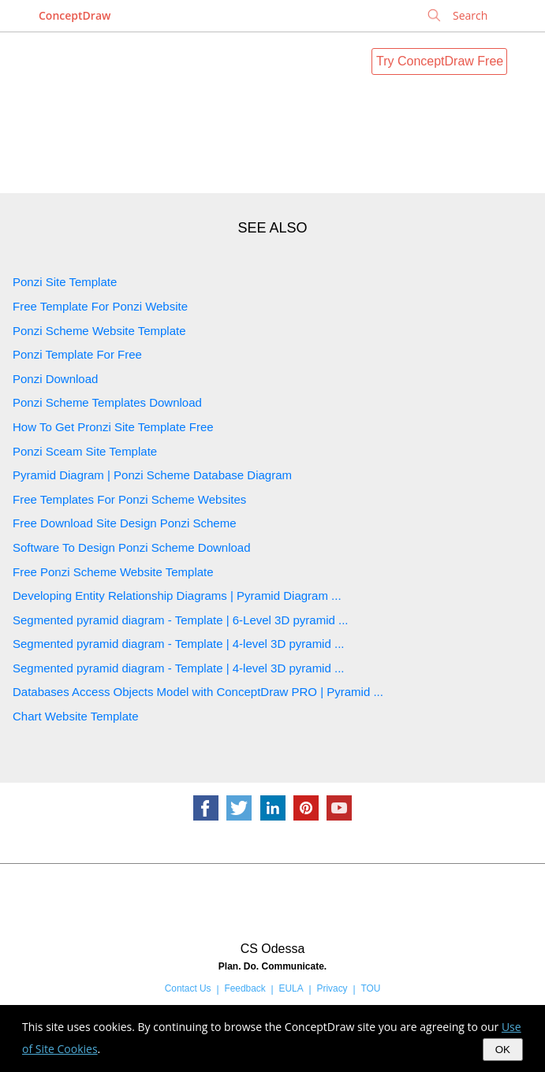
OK (502, 1049)
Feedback (244, 988)
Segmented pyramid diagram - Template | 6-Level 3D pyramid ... (180, 620)
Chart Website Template (76, 716)
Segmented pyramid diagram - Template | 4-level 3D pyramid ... (178, 643)
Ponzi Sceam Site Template (85, 451)
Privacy (332, 988)
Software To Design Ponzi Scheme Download (132, 547)
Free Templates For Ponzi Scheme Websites (129, 499)
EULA (291, 988)
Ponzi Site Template (65, 281)
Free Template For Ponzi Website (100, 306)
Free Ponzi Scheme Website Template (113, 572)
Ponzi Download (55, 378)
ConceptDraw (74, 15)
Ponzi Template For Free (77, 354)
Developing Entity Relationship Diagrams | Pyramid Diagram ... (177, 595)
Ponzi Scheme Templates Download (107, 402)
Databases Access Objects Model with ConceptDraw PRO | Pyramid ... (198, 691)
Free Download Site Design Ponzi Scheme (124, 523)
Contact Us (188, 988)
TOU (370, 988)
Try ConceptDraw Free (439, 61)
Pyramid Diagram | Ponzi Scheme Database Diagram (152, 475)
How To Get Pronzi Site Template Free (113, 427)
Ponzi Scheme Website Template (99, 330)
